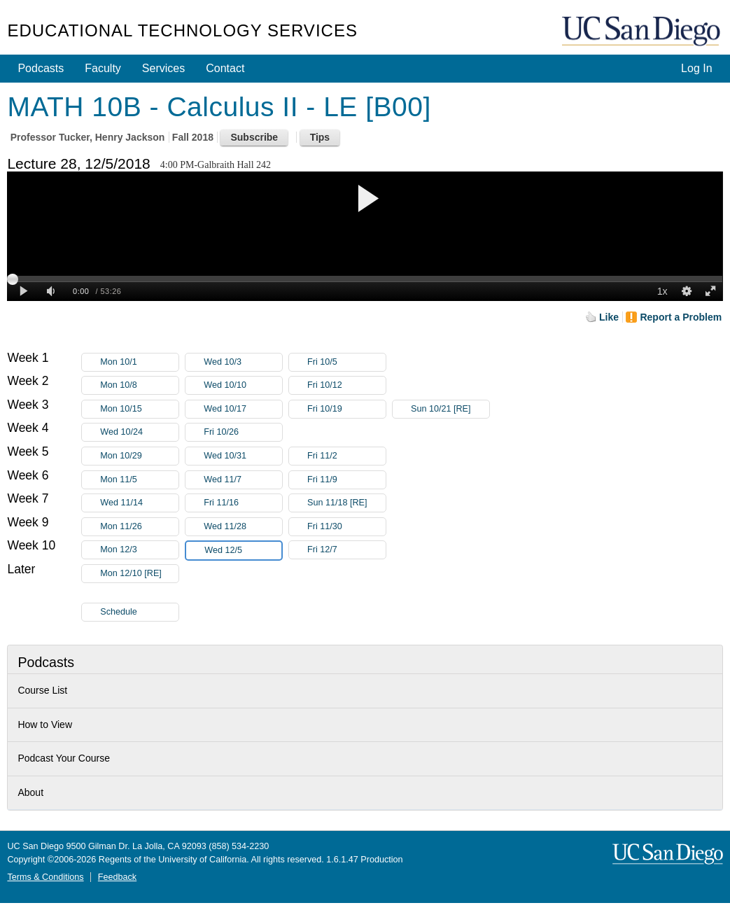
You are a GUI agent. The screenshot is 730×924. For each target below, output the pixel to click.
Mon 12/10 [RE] (139, 575)
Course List (42, 690)
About (30, 792)
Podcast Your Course (63, 758)
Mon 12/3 (139, 550)
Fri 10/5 (346, 362)
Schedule (118, 612)
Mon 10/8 (139, 385)
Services (163, 68)
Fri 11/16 (243, 503)
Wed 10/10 (243, 385)
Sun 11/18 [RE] (346, 503)
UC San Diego (642, 32)
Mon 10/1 (139, 362)
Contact (225, 68)
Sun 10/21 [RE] (450, 409)
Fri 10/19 (346, 409)
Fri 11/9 (346, 480)
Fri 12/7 (346, 550)
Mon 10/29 (139, 456)
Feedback (117, 877)
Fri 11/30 (346, 527)
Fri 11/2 (346, 456)
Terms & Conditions (45, 877)
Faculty (103, 68)
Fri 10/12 (346, 385)
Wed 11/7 (243, 480)
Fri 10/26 (243, 432)
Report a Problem (681, 317)
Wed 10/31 (243, 456)
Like (609, 317)
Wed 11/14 (139, 503)
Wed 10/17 (243, 409)
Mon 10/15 (139, 409)
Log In (696, 68)
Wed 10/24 (139, 432)
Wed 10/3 (243, 362)
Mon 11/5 (139, 480)
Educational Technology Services (182, 30)
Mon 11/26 (139, 527)
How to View (44, 724)
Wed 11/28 (243, 527)
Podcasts (40, 68)
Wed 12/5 (242, 550)
